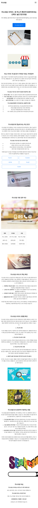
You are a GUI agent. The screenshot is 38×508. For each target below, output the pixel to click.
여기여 (10, 163)
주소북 (19, 168)
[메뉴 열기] (35, 3)
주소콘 (27, 163)
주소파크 (27, 159)
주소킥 (9, 159)
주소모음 (3, 3)
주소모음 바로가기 (19, 25)
